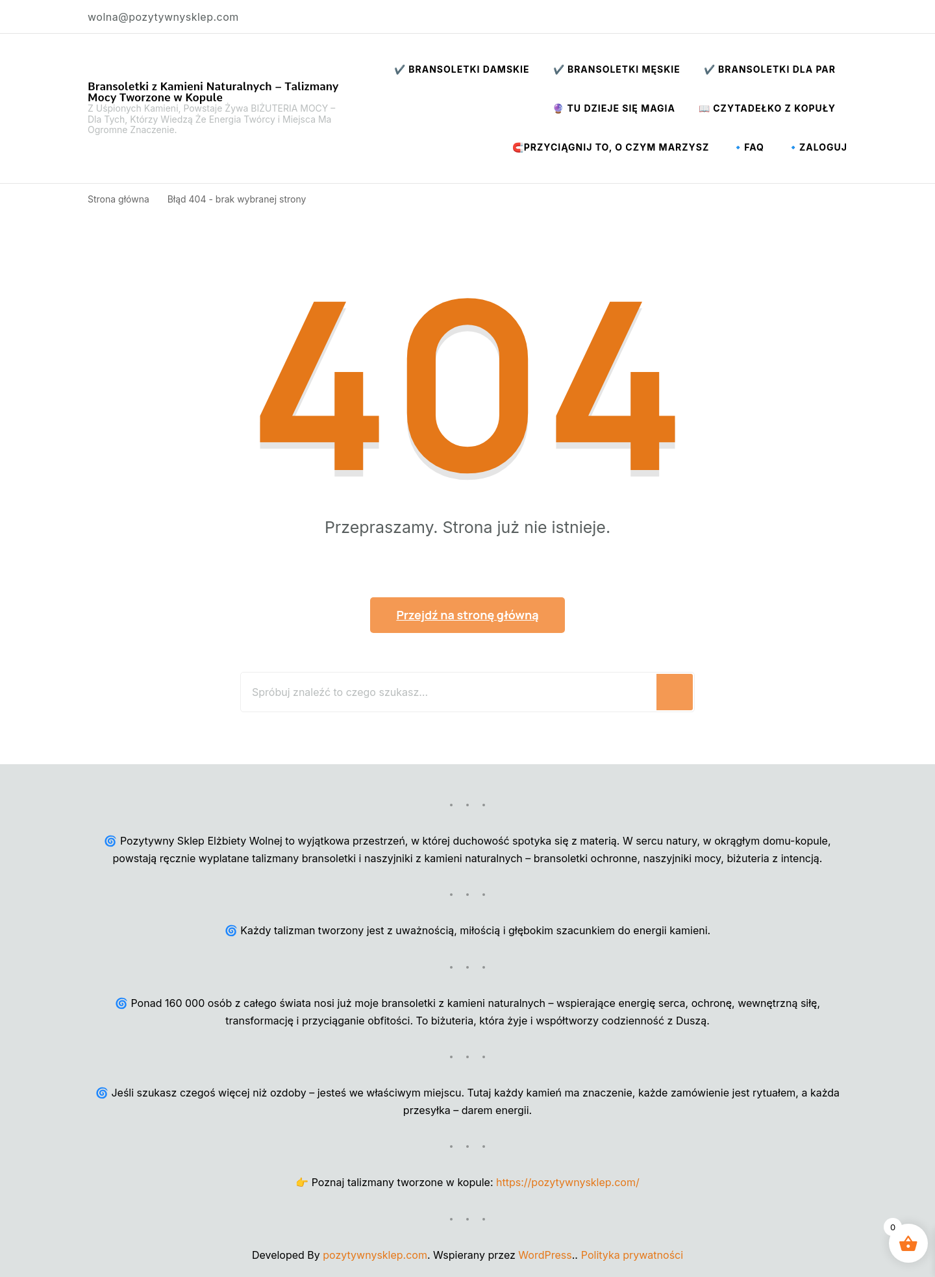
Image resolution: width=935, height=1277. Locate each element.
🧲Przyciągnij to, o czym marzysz (611, 147)
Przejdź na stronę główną (467, 615)
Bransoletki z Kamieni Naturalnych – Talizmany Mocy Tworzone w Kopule (213, 92)
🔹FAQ (748, 147)
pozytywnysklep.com (375, 1254)
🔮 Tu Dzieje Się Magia (614, 108)
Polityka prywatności (632, 1254)
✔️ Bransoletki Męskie (616, 69)
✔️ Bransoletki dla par (770, 69)
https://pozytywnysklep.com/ (568, 1182)
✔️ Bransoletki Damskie (462, 69)
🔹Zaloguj (817, 147)
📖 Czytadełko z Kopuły (767, 108)
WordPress (544, 1254)
